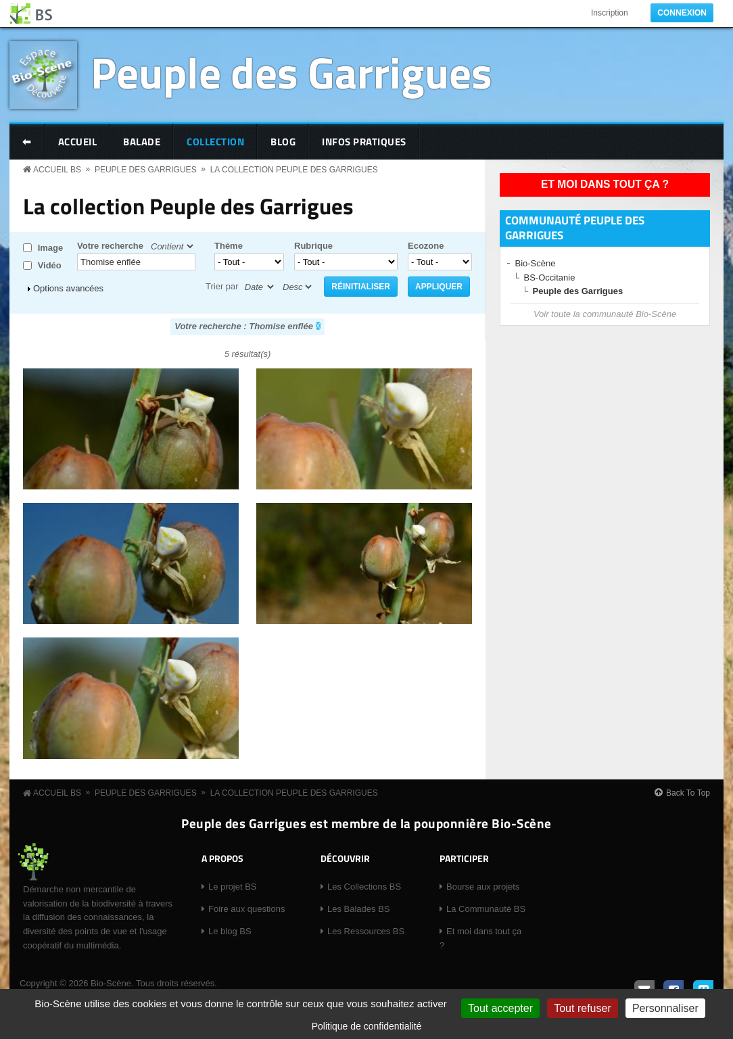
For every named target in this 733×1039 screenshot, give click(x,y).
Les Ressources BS (365, 931)
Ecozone (426, 246)
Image (51, 248)
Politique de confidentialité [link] (367, 1026)
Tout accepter (500, 1008)
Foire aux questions (246, 909)
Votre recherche (110, 246)
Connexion (682, 13)
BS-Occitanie (549, 277)
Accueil (77, 141)
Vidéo (50, 265)
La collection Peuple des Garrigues (294, 169)
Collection (215, 141)
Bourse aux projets (482, 886)
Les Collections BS (364, 886)
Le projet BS (232, 886)
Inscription (609, 13)
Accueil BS (57, 169)
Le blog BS (230, 931)
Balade (141, 141)
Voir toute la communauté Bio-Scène (605, 314)
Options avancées (68, 288)
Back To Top (688, 793)
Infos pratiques (364, 141)
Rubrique (313, 246)
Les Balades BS (358, 909)
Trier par (222, 286)
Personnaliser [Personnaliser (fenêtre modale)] (665, 1008)
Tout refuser (582, 1008)
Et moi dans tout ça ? (605, 184)
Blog (282, 141)
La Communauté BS (485, 909)
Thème (228, 246)
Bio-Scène (535, 263)
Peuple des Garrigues (291, 72)
